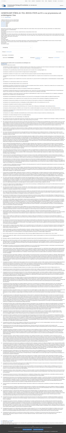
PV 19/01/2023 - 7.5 (38, 57)
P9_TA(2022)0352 (10, 420)
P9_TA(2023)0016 (56, 57)
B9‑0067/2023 (3, 23)
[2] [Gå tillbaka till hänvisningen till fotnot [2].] (1, 421)
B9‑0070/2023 (3, 24)
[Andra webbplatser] (61, 1)
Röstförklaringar (37, 58)
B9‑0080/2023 (3, 26)
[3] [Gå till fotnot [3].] (26, 86)
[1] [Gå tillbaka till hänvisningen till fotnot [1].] (1, 420)
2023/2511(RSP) (7, 17)
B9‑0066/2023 (3, 22)
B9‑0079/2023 (3, 25)
